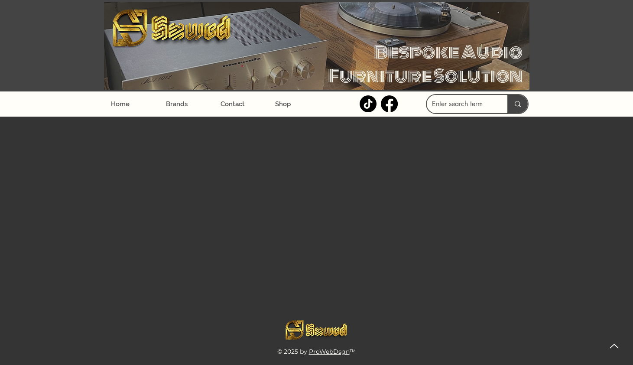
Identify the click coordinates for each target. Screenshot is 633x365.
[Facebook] (389, 103)
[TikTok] (368, 103)
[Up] (614, 346)
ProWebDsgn (329, 351)
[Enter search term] (461, 104)
